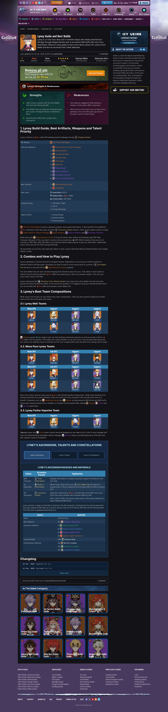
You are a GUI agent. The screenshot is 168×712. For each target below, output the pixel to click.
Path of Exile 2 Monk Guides (27, 679)
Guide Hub (84, 689)
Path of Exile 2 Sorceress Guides (29, 684)
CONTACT (30, 699)
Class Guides (56, 675)
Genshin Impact (33, 29)
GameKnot (138, 687)
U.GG (136, 675)
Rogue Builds (84, 684)
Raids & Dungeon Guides (114, 679)
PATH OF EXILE (23, 669)
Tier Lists (83, 675)
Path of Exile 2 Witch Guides (27, 689)
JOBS (82, 699)
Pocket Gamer (139, 682)
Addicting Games (140, 679)
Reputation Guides (112, 684)
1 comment (103, 54)
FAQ (50, 699)
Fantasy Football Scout (142, 684)
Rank (22, 61)
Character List (46, 29)
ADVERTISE (41, 699)
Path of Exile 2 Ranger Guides (28, 682)
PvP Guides (56, 679)
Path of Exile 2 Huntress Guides (28, 675)
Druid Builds (84, 679)
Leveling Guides (57, 687)
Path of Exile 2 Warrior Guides (28, 687)
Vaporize (23, 432)
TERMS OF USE (71, 699)
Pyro (34, 58)
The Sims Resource (141, 677)
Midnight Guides (57, 682)
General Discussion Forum (55, 581)
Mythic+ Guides (57, 677)
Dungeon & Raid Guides (60, 684)
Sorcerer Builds (85, 687)
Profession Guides (112, 682)
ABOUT (20, 699)
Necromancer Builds (87, 682)
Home (22, 29)
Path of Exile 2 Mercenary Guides (29, 677)
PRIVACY (59, 699)
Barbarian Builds (86, 677)
